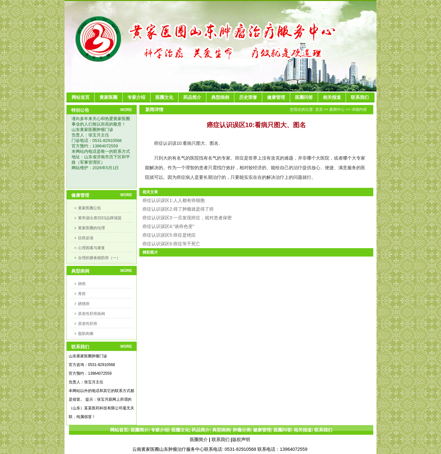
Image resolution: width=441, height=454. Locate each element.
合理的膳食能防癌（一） (99, 258)
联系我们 (220, 439)
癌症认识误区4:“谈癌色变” (168, 226)
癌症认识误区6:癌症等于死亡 (171, 243)
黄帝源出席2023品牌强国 (99, 218)
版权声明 (241, 439)
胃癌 (82, 294)
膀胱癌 (84, 303)
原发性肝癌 (87, 323)
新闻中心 (337, 109)
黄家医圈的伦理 (91, 228)
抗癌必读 (85, 238)
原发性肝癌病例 (91, 313)
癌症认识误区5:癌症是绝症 (169, 235)
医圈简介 (199, 439)
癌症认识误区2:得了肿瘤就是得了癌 (178, 209)
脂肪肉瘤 (85, 333)
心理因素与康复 (91, 248)
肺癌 (82, 284)
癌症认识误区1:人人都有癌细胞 (174, 200)
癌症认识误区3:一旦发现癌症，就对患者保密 (187, 217)
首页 (319, 109)
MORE (126, 110)
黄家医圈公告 (89, 208)
